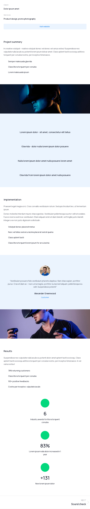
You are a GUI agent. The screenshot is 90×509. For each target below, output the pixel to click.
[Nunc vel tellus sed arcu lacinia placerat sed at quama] (5, 232)
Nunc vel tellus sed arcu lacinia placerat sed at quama (30, 232)
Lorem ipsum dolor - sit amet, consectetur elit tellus (45, 132)
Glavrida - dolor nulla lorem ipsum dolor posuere (45, 146)
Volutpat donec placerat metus (21, 227)
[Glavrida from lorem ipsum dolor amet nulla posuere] (45, 169)
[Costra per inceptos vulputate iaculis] (45, 386)
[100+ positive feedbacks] (45, 381)
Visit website (45, 26)
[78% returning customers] (45, 370)
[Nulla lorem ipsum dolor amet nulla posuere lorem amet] (45, 155)
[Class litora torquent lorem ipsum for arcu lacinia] (5, 242)
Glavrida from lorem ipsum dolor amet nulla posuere (45, 175)
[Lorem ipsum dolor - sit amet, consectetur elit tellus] (45, 126)
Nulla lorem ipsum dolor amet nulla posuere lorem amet (45, 160)
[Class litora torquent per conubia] (45, 66)
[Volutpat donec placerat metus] (5, 226)
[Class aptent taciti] (5, 237)
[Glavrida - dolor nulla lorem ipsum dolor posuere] (45, 140)
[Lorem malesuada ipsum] (45, 72)
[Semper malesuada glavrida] (45, 61)
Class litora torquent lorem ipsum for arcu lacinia (28, 243)
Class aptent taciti (16, 237)
